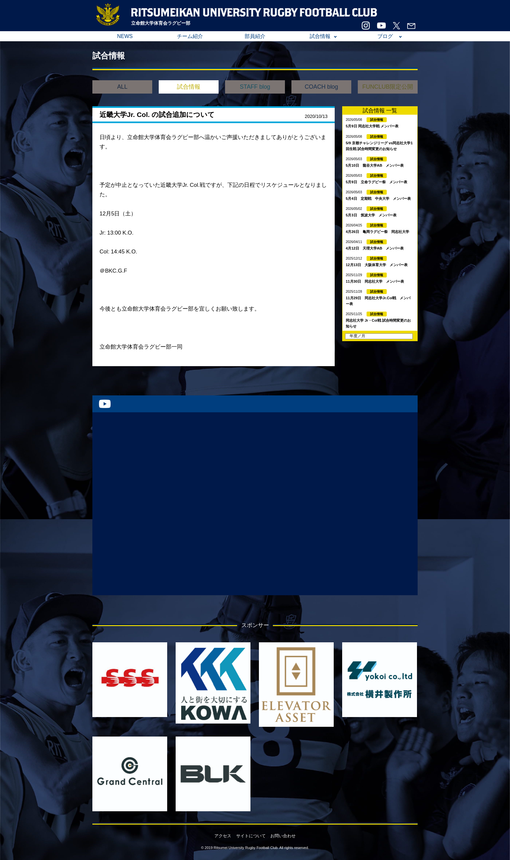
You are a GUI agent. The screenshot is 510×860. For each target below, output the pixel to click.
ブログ (385, 36)
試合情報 (320, 36)
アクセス (222, 835)
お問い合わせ (283, 835)
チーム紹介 (190, 36)
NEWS (125, 36)
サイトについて (251, 835)
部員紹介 (255, 36)
